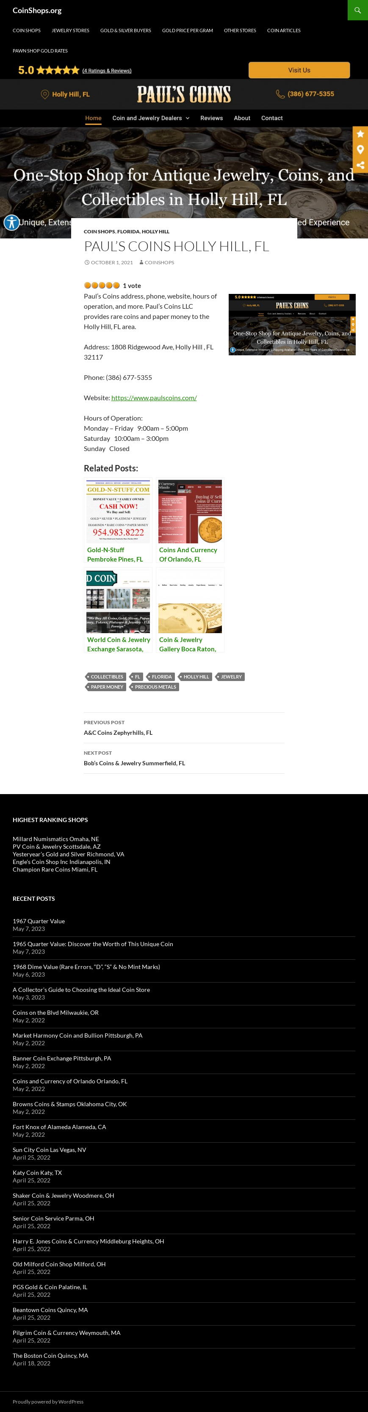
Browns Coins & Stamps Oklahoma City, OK (70, 1103)
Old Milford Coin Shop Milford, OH (59, 1264)
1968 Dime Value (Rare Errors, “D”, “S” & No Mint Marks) (86, 966)
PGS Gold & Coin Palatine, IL (50, 1286)
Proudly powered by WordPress (48, 1401)
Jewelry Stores (70, 30)
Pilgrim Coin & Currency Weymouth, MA (67, 1332)
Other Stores (240, 30)
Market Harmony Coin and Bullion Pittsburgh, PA (78, 1035)
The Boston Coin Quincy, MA (51, 1355)
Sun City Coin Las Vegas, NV (49, 1149)
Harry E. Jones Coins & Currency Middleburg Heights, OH (88, 1241)
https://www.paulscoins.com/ (154, 397)
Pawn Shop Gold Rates (40, 50)
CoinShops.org (37, 10)
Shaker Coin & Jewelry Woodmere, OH (63, 1195)
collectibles (107, 676)
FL (137, 676)
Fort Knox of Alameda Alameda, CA (59, 1126)
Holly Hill (155, 231)
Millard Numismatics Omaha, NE (56, 838)
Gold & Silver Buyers (125, 30)
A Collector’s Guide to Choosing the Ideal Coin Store (81, 989)
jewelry (231, 676)
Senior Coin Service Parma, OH (53, 1218)
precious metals (155, 686)
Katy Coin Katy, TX (37, 1172)
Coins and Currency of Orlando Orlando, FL (70, 1081)
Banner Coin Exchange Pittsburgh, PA (62, 1058)
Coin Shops (27, 30)
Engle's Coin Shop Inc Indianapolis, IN (62, 861)
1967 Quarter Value (39, 921)
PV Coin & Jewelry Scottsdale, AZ (57, 846)
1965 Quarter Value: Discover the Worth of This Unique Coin (93, 943)
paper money (107, 686)
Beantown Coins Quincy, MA (50, 1309)
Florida (128, 231)
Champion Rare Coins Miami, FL (55, 869)
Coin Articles (284, 30)
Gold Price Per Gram (187, 30)
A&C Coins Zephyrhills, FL (184, 726)
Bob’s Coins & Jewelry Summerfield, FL (184, 757)
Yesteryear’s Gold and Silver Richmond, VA (69, 854)
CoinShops (159, 262)
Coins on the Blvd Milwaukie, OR (56, 1012)
